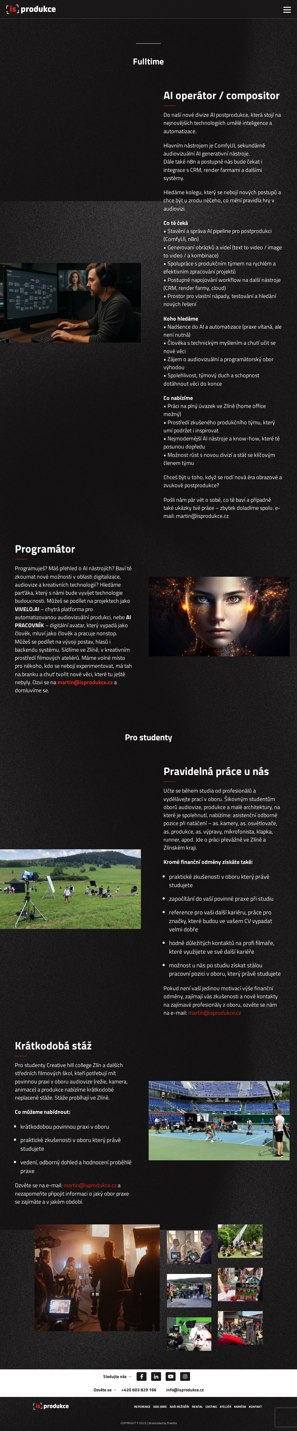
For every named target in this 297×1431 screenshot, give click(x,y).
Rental (197, 1406)
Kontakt (255, 1406)
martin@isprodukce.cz (85, 682)
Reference (142, 1406)
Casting (211, 1406)
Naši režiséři (179, 1406)
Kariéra (240, 1406)
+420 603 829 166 (138, 1389)
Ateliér (225, 1406)
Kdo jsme (160, 1406)
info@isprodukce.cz (185, 1389)
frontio (172, 1423)
